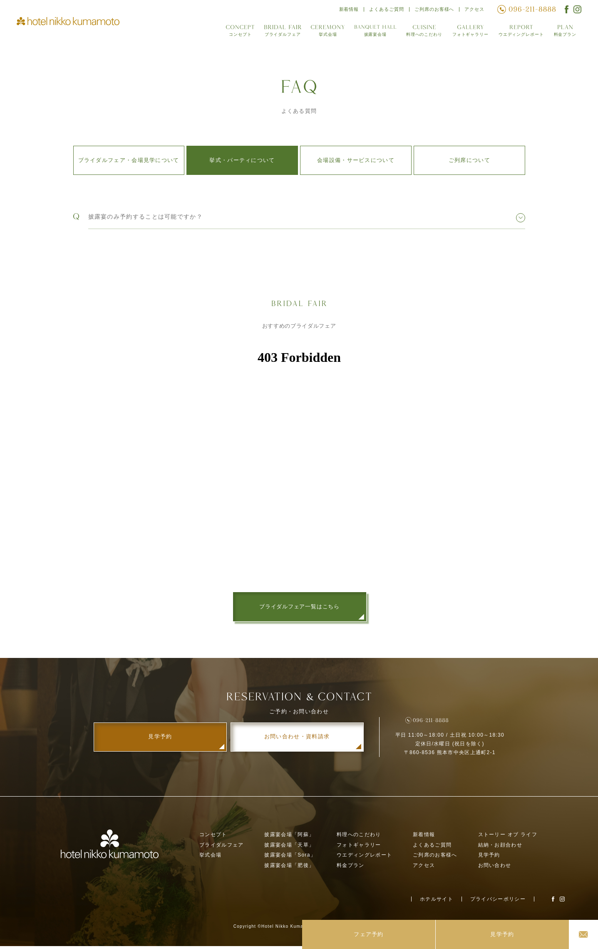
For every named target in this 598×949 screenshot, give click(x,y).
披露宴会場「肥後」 (289, 868)
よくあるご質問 (384, 10)
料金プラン (565, 32)
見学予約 (489, 858)
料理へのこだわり (420, 32)
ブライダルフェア (277, 32)
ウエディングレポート (519, 32)
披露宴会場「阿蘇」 (289, 837)
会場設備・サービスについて (356, 160)
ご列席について (469, 160)
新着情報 (345, 10)
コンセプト (235, 32)
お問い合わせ (494, 868)
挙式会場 (323, 32)
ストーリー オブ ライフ (507, 837)
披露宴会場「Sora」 (290, 858)
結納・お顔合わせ (500, 847)
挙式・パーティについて (242, 160)
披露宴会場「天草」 (289, 847)
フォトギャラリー (467, 32)
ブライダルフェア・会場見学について (128, 160)
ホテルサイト (436, 901)
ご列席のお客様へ (433, 10)
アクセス (474, 10)
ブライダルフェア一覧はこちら (299, 607)
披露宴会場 (371, 32)
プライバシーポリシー (498, 901)
